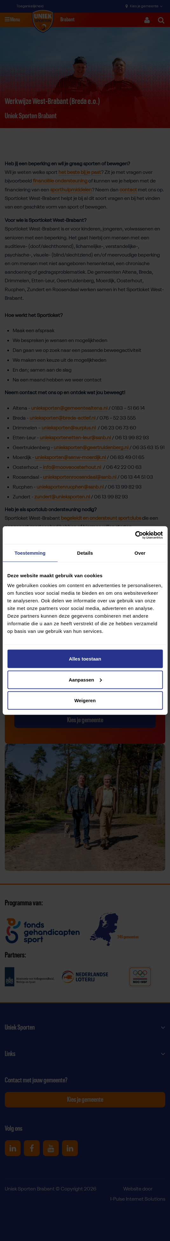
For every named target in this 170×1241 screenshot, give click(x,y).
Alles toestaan (85, 659)
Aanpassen (85, 679)
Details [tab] (85, 552)
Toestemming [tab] (30, 552)
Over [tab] (140, 552)
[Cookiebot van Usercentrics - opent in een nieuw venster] (135, 535)
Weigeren (85, 700)
